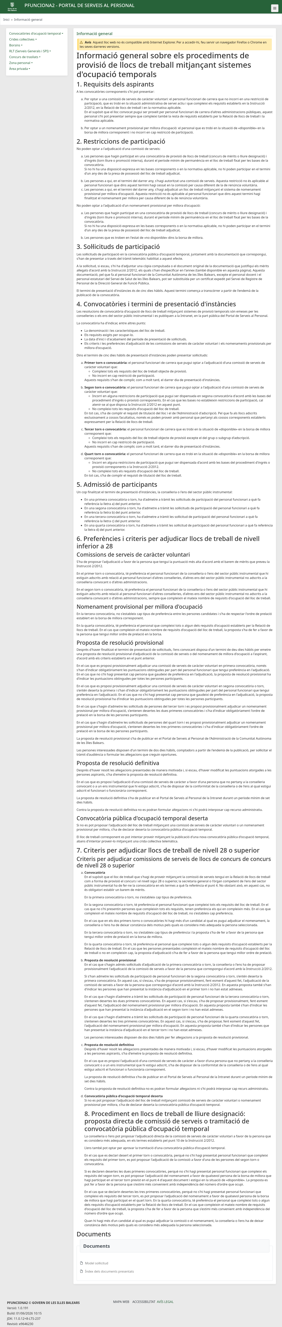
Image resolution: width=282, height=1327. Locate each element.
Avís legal (165, 1302)
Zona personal (19, 63)
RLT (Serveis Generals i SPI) (29, 51)
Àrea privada (18, 69)
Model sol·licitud (96, 1263)
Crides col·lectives (21, 39)
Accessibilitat (143, 1302)
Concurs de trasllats (23, 57)
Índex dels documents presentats (109, 1271)
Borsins (14, 45)
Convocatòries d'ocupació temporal (35, 33)
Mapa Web (121, 1302)
